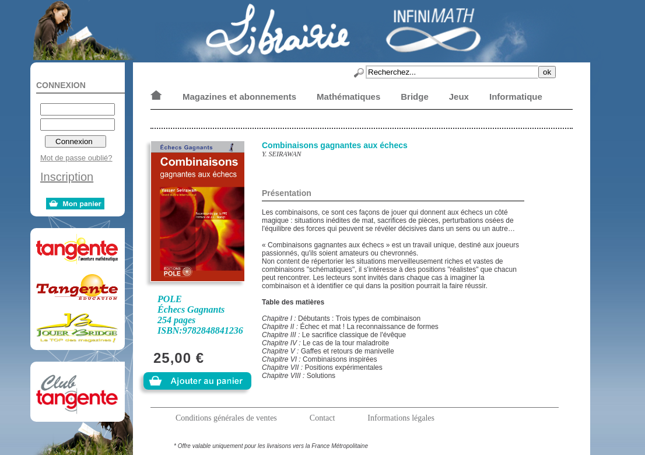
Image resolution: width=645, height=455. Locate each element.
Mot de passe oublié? (76, 157)
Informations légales (400, 418)
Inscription (66, 176)
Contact (322, 418)
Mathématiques (348, 97)
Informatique (515, 97)
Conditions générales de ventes (226, 418)
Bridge (415, 97)
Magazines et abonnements (239, 97)
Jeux (459, 97)
